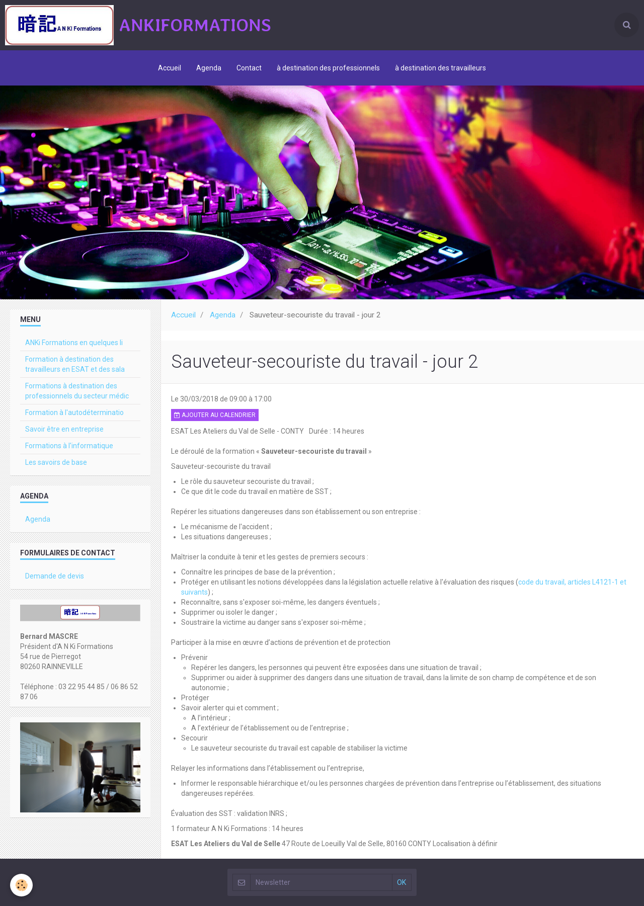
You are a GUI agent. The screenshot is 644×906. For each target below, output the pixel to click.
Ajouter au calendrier (215, 415)
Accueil (169, 68)
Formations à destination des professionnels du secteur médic (77, 391)
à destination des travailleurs (440, 68)
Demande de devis (54, 576)
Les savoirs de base (56, 462)
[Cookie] (21, 885)
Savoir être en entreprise (64, 429)
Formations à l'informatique (69, 446)
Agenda (208, 68)
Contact (249, 68)
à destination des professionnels (328, 68)
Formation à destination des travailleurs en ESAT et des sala (75, 364)
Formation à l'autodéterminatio (74, 412)
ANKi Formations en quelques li (74, 343)
